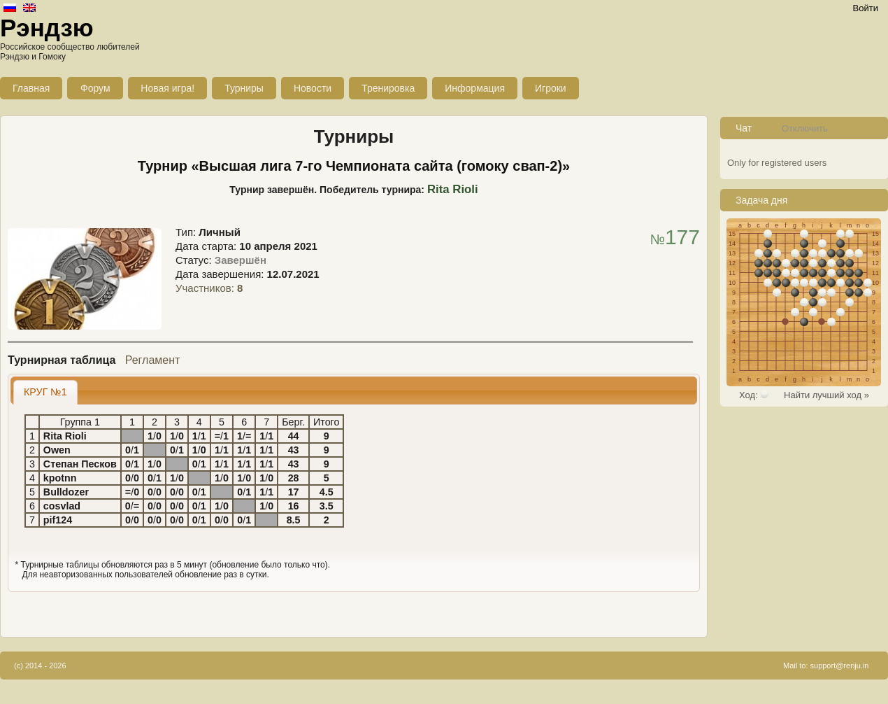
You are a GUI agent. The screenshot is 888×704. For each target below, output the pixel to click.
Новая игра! (167, 88)
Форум (95, 88)
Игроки (550, 88)
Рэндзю (47, 27)
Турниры (244, 88)
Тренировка (388, 88)
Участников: (209, 288)
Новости (312, 88)
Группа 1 (80, 422)
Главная (31, 88)
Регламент (152, 360)
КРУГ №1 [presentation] (45, 391)
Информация (475, 88)
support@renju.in (839, 665)
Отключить (805, 128)
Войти (865, 8)
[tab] (45, 392)
